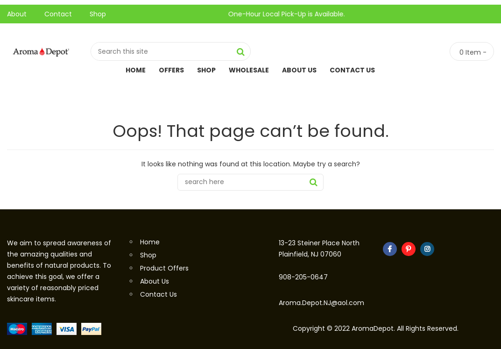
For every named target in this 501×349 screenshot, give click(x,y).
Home (136, 70)
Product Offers (164, 268)
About (17, 14)
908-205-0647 (303, 277)
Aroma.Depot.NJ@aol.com (321, 302)
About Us (299, 70)
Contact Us (352, 70)
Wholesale (249, 70)
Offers (171, 70)
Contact (58, 14)
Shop (98, 14)
